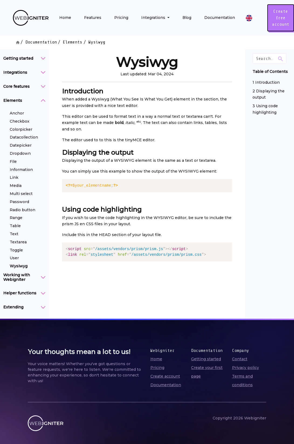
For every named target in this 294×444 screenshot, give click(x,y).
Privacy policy (245, 367)
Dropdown (20, 153)
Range (16, 217)
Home (65, 17)
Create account (165, 376)
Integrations (15, 72)
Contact (239, 358)
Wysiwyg (18, 266)
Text (14, 233)
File (13, 161)
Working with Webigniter (16, 277)
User (14, 257)
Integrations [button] (153, 17)
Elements (72, 42)
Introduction (267, 82)
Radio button (22, 209)
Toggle (16, 250)
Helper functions (19, 293)
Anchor (17, 113)
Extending (13, 307)
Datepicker (21, 145)
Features (92, 17)
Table (15, 225)
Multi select (21, 193)
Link (14, 177)
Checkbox (19, 121)
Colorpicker (21, 129)
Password (19, 201)
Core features (16, 86)
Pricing (121, 17)
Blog (186, 17)
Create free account (280, 18)
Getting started (18, 58)
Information (21, 169)
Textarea (18, 242)
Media (16, 185)
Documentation (219, 17)
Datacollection (24, 137)
